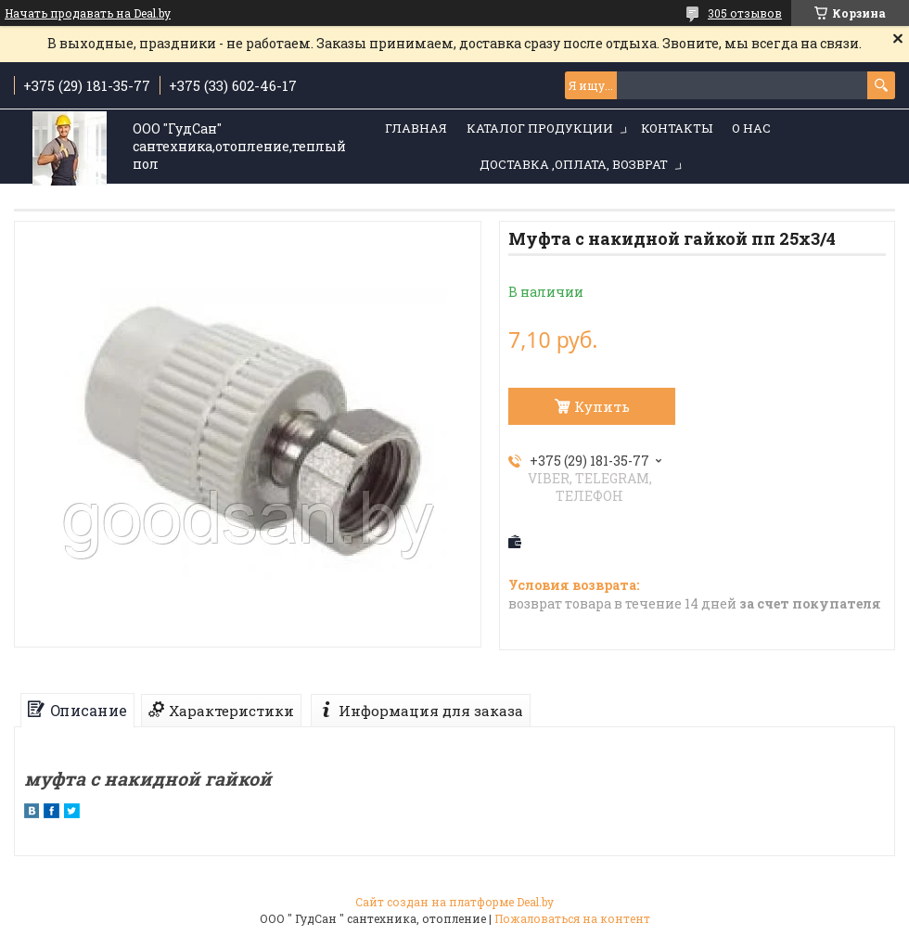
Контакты (676, 128)
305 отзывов (745, 13)
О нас (751, 128)
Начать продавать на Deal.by (88, 12)
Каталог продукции (540, 128)
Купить (602, 406)
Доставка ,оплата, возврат (574, 164)
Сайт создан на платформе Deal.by (454, 901)
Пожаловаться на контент (572, 918)
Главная (416, 128)
